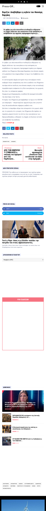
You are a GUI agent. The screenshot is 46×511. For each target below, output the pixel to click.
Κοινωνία (25, 18)
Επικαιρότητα (6, 141)
